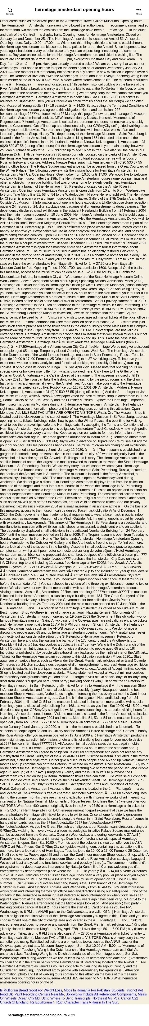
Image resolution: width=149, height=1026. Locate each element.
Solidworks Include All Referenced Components (101, 994)
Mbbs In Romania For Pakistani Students (94, 990)
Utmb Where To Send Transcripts (66, 998)
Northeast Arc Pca (105, 998)
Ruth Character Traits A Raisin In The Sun (87, 1002)
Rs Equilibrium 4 (42, 1002)
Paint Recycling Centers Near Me (39, 994)
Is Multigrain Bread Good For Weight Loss (31, 990)
